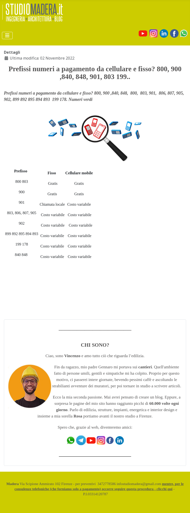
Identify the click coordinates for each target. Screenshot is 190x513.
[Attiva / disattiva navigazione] (7, 35)
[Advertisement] (148, 242)
